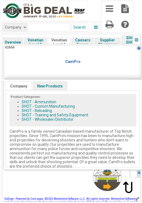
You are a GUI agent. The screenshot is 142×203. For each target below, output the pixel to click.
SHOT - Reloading (37, 110)
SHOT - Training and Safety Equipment (55, 115)
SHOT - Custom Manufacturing (48, 106)
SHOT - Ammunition (39, 102)
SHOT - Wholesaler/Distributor (47, 119)
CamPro (73, 61)
